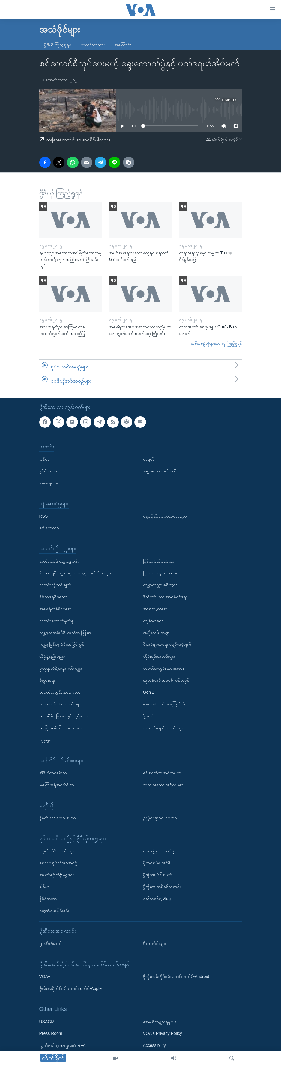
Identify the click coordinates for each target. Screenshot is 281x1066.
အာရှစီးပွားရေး (155, 608)
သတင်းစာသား (93, 44)
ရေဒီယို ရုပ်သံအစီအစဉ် (58, 863)
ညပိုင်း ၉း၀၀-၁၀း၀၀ (160, 818)
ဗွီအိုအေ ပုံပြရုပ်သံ (157, 875)
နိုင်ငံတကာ (48, 471)
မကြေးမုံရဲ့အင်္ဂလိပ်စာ (56, 784)
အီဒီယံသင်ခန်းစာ (53, 772)
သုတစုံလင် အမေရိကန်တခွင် (166, 680)
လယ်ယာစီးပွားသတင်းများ (60, 704)
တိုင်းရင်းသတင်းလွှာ (159, 656)
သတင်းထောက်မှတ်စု (56, 620)
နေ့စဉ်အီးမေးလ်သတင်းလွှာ (165, 516)
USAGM (47, 1021)
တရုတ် (148, 459)
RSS (43, 516)
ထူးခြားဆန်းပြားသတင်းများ (61, 727)
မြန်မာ (44, 459)
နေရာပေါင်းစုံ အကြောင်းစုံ (164, 704)
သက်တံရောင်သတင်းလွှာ (163, 727)
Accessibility (154, 1045)
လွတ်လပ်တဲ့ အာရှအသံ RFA (62, 1045)
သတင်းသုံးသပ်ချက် (55, 585)
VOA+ (45, 976)
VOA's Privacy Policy (162, 1033)
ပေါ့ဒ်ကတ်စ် (49, 528)
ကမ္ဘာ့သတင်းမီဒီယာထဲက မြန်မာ (65, 632)
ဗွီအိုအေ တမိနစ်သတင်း (162, 886)
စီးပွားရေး (47, 680)
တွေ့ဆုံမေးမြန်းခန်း (54, 910)
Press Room (50, 1033)
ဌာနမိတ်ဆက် (50, 943)
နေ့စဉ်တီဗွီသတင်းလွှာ (56, 851)
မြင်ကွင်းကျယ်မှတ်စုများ (163, 573)
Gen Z (149, 692)
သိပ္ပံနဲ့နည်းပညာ (52, 656)
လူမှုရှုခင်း (47, 739)
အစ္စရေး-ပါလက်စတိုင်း (161, 471)
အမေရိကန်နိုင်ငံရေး (55, 608)
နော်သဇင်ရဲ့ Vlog (157, 898)
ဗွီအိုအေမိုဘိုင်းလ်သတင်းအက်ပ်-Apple (70, 988)
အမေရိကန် (48, 483)
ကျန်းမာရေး (153, 620)
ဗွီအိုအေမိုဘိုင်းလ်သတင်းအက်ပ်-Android (176, 976)
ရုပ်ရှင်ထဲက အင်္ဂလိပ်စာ (162, 772)
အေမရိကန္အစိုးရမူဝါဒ (160, 1021)
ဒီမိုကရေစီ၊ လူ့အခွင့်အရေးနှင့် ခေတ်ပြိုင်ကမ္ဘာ (75, 573)
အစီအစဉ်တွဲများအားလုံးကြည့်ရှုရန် (216, 343)
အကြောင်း (122, 44)
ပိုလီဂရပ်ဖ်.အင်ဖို (157, 863)
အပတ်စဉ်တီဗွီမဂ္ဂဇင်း (56, 875)
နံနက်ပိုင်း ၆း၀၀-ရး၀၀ (57, 818)
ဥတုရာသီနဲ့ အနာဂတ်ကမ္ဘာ (60, 668)
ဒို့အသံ (148, 715)
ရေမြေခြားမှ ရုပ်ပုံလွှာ (160, 851)
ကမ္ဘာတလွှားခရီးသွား (160, 585)
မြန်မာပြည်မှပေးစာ (158, 561)
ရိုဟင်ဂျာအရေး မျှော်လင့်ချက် (167, 644)
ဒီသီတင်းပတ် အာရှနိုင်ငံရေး (165, 597)
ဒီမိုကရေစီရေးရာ (53, 597)
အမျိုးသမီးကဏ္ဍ (156, 632)
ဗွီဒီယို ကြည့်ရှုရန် (58, 44)
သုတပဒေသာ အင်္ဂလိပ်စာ (163, 784)
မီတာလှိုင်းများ (154, 943)
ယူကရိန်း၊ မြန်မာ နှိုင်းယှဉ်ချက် (63, 715)
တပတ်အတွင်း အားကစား (59, 692)
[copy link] (128, 162)
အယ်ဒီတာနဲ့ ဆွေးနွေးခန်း (59, 561)
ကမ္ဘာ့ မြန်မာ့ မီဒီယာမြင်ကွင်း (62, 644)
